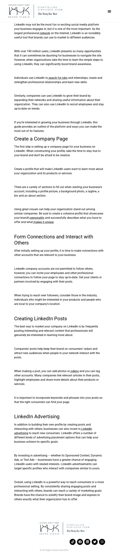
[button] (109, 11)
